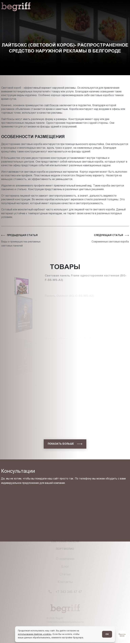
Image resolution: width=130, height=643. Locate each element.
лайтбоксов (51, 105)
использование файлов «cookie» (34, 634)
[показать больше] (65, 443)
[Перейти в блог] (122, 635)
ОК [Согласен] (107, 634)
